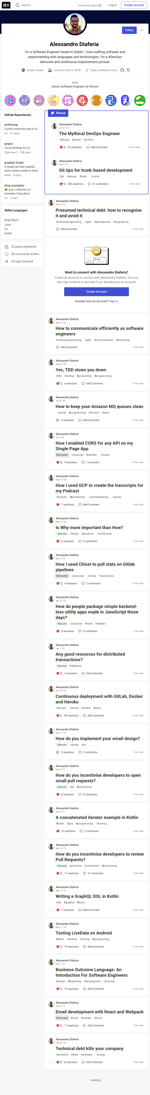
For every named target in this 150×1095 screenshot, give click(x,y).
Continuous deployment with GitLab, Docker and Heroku (99, 699)
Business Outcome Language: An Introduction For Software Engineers (92, 972)
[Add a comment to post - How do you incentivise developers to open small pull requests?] (65, 794)
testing (69, 376)
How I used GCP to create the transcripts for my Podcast (99, 488)
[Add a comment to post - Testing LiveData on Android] (67, 946)
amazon (94, 413)
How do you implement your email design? (98, 738)
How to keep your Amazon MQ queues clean (99, 406)
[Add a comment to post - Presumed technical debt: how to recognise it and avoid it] (66, 229)
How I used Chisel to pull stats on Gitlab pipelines (95, 567)
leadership (123, 340)
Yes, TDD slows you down (81, 369)
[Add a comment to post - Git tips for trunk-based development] (71, 184)
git (62, 176)
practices (88, 534)
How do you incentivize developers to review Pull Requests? (100, 857)
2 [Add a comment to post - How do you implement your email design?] (87, 752)
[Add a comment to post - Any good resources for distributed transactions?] (66, 673)
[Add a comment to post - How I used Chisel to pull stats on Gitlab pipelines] (66, 583)
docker (86, 708)
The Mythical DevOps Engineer (89, 133)
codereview (91, 866)
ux (84, 745)
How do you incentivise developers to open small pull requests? (98, 778)
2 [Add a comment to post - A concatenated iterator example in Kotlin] (89, 831)
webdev (91, 455)
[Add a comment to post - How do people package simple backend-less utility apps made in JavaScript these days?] (65, 631)
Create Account (96, 291)
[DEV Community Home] (6, 5)
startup (100, 1055)
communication (104, 340)
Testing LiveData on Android (84, 933)
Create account (134, 5)
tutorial (94, 176)
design (74, 534)
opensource (106, 576)
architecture (104, 534)
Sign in (113, 301)
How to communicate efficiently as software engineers (100, 331)
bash (83, 176)
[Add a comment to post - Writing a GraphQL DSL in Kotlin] (65, 910)
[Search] (17, 5)
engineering (120, 222)
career (76, 140)
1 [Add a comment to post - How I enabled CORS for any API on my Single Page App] (90, 462)
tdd (59, 376)
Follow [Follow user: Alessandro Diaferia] (129, 30)
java (70, 824)
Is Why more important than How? (89, 527)
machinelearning (98, 497)
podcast (61, 497)
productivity (84, 376)
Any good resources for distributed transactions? (90, 657)
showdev (62, 455)
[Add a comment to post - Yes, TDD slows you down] (66, 383)
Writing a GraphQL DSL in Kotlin (87, 896)
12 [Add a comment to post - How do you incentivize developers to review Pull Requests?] (92, 873)
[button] (10, 100)
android (72, 939)
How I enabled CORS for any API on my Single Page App (94, 446)
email (98, 1018)
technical (62, 1055)
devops (65, 140)
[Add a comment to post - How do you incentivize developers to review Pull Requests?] (67, 873)
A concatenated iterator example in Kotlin (97, 817)
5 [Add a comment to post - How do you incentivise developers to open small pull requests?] (87, 794)
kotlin (60, 824)
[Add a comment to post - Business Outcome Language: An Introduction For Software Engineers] (67, 989)
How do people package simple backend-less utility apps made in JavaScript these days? (97, 612)
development (102, 222)
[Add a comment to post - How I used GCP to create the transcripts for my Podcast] (65, 504)
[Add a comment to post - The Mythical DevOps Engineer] (70, 147)
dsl (58, 902)
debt (74, 1055)
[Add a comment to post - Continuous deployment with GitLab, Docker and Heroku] (67, 715)
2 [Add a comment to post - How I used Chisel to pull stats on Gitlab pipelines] (90, 583)
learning (101, 824)
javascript (77, 455)
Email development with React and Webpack (100, 1011)
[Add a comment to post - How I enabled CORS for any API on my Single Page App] (66, 462)
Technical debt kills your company (90, 1048)
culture (88, 140)
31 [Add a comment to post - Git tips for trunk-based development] (97, 184)
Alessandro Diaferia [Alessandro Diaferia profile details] (70, 124)
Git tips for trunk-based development (95, 170)
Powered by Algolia (89, 5)
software (86, 1055)
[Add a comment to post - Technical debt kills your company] (66, 1062)
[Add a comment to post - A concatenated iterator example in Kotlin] (66, 831)
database (76, 666)
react (88, 624)
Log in (113, 5)
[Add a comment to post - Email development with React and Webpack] (67, 1025)
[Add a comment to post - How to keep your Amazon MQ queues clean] (65, 420)
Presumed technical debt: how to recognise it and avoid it (99, 213)
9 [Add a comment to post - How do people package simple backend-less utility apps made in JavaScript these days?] (87, 631)
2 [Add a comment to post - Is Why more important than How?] (87, 541)
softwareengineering (68, 222)
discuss (61, 534)
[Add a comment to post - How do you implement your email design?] (65, 752)
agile (87, 222)
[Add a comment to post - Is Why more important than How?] (65, 541)
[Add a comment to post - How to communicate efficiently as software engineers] (66, 347)
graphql (69, 902)
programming (103, 376)
